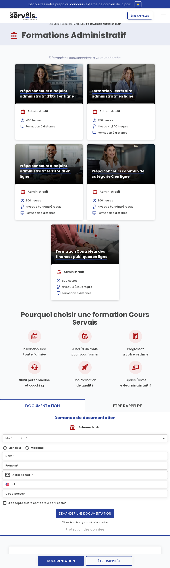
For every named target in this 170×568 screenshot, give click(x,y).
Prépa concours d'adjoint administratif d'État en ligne (47, 93)
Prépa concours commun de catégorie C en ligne (118, 174)
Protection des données (85, 529)
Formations (76, 24)
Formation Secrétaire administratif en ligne (112, 93)
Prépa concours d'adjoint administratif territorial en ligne (45, 171)
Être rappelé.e (140, 16)
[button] (85, 438)
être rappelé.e (109, 561)
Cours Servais (58, 24)
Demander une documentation (85, 513)
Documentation (61, 561)
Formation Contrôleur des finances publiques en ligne (81, 254)
